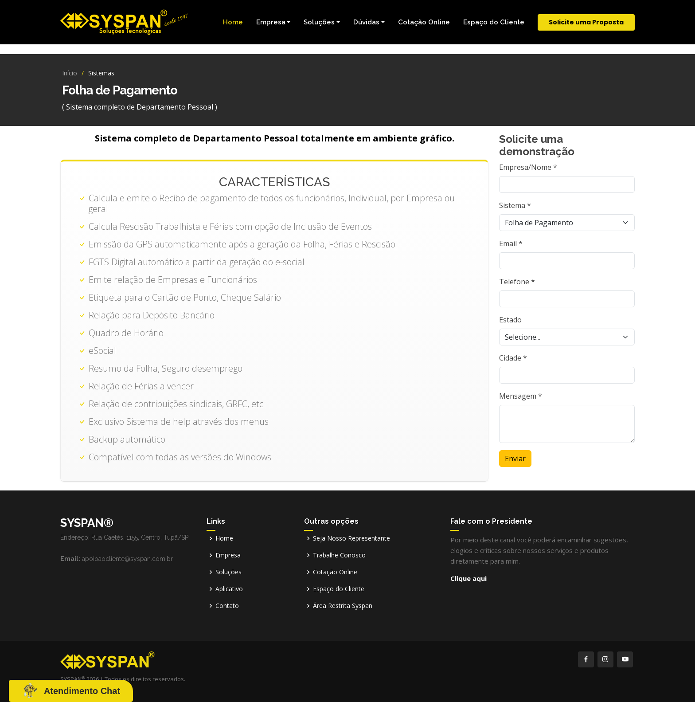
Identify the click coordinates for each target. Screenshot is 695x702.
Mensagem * (520, 396)
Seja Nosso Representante (351, 538)
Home (233, 22)
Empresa (228, 555)
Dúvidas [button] (366, 22)
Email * (511, 243)
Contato (227, 606)
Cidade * (513, 358)
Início (69, 73)
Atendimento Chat (82, 691)
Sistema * (515, 205)
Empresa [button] (270, 22)
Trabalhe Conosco (339, 555)
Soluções (228, 572)
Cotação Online (424, 22)
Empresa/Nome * (528, 167)
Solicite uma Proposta (586, 22)
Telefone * (517, 281)
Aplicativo (229, 589)
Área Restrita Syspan (342, 606)
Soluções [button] (319, 22)
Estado (510, 320)
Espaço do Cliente (493, 22)
